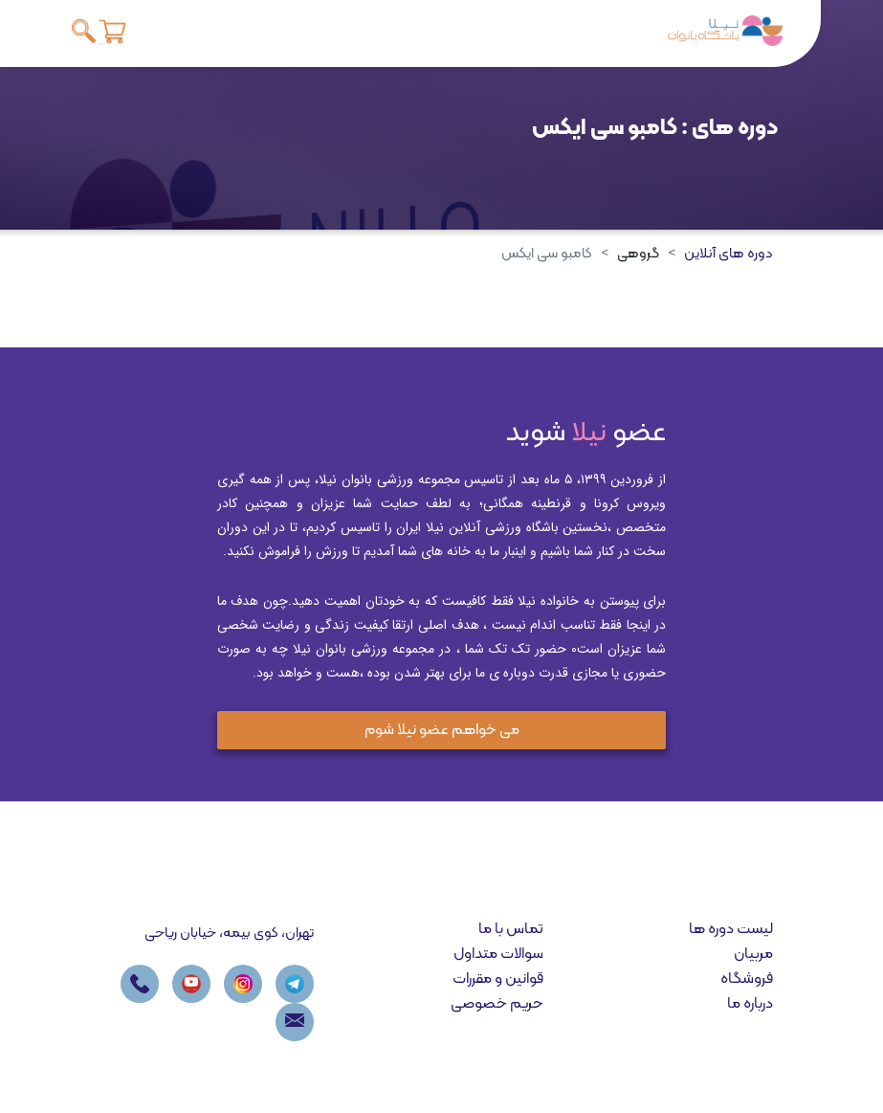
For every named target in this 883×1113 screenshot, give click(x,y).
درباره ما (750, 1003)
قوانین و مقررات (498, 979)
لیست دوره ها (731, 929)
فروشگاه (746, 979)
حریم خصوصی (497, 1003)
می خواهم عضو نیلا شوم (441, 730)
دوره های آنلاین (728, 254)
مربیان (753, 954)
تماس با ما (510, 929)
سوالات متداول (498, 954)
